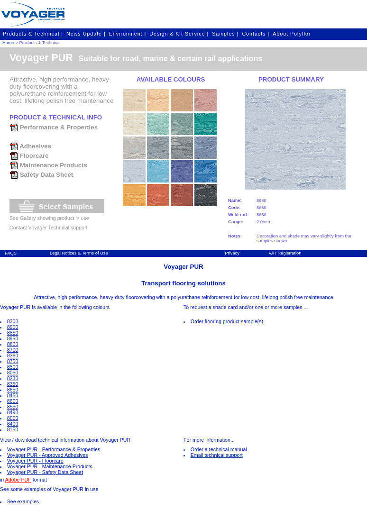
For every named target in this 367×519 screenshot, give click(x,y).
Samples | (225, 33)
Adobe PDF (18, 480)
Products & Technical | (33, 33)
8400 (12, 424)
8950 (12, 338)
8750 (12, 361)
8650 (12, 389)
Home (8, 42)
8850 (12, 333)
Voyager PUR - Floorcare (35, 461)
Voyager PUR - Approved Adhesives (47, 455)
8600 (12, 401)
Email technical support (217, 455)
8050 (12, 372)
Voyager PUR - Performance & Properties (54, 449)
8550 (12, 407)
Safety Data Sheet (41, 174)
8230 (12, 378)
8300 (12, 321)
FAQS (11, 253)
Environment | (128, 33)
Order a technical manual (219, 449)
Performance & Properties (53, 127)
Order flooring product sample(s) (227, 321)
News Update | (86, 33)
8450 (12, 395)
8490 (12, 412)
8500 (12, 367)
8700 (12, 350)
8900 (12, 327)
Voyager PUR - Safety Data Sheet (45, 472)
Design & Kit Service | (179, 33)
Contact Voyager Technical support (48, 227)
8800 (12, 344)
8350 (12, 384)
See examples (23, 501)
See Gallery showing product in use (49, 218)
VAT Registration (284, 253)
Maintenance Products (48, 165)
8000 (12, 418)
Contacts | (255, 33)
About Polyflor (292, 33)
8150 (12, 429)
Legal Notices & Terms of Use (79, 253)
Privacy (232, 253)
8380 (12, 355)
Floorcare (28, 155)
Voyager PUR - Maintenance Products (49, 466)
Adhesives (30, 146)
